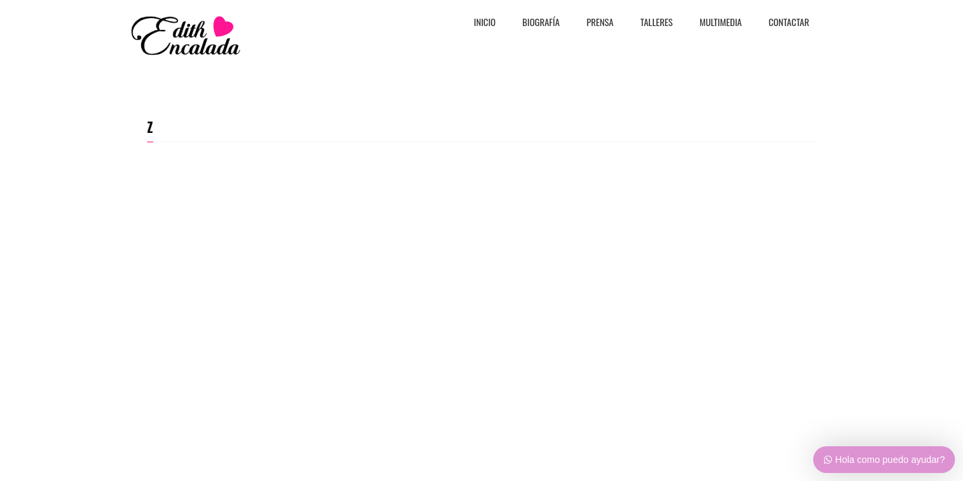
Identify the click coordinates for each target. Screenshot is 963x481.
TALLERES (657, 23)
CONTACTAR (788, 23)
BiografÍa (541, 23)
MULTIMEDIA (721, 23)
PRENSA (600, 23)
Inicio (485, 23)
